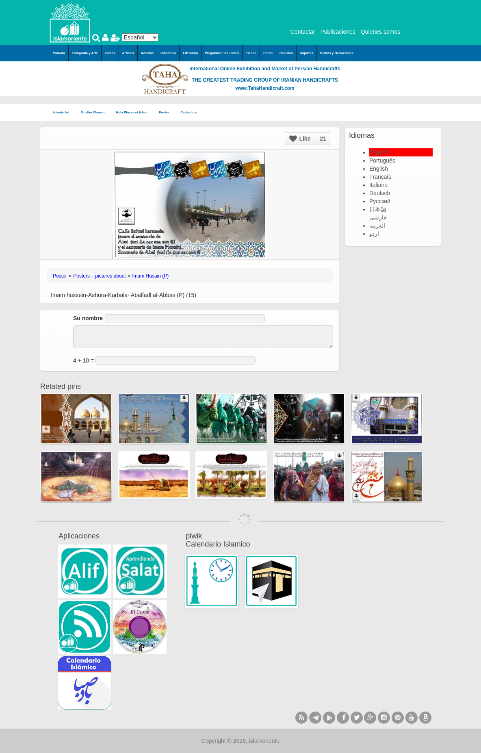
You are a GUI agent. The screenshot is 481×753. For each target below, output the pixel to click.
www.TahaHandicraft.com (264, 88)
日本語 (377, 209)
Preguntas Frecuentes (222, 53)
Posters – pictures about (99, 276)
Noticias (147, 53)
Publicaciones (337, 31)
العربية (377, 225)
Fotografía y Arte (85, 53)
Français (380, 177)
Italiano (378, 185)
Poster (166, 113)
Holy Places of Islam (134, 113)
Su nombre (88, 318)
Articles (128, 53)
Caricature (188, 112)
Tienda (251, 53)
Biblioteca (168, 53)
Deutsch (379, 193)
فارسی (377, 217)
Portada (59, 53)
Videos (110, 53)
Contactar (302, 31)
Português (382, 160)
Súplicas (306, 53)
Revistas (286, 53)
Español (379, 152)
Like (307, 138)
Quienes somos (380, 31)
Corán (268, 53)
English (378, 168)
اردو (374, 233)
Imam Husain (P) (150, 276)
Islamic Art (63, 113)
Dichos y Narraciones (336, 53)
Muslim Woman (95, 113)
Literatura (190, 53)
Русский (379, 201)
